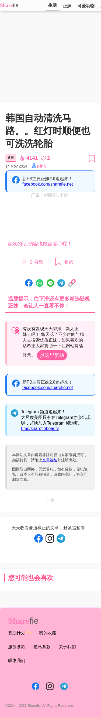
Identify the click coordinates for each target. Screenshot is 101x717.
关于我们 (67, 646)
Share (6, 5)
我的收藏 (47, 633)
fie (15, 5)
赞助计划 (19, 633)
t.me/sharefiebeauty (40, 428)
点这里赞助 (52, 355)
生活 (52, 5)
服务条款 (16, 646)
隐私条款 (42, 646)
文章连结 (49, 460)
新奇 (11, 157)
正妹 (67, 6)
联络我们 (16, 660)
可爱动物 (86, 6)
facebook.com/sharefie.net (47, 184)
